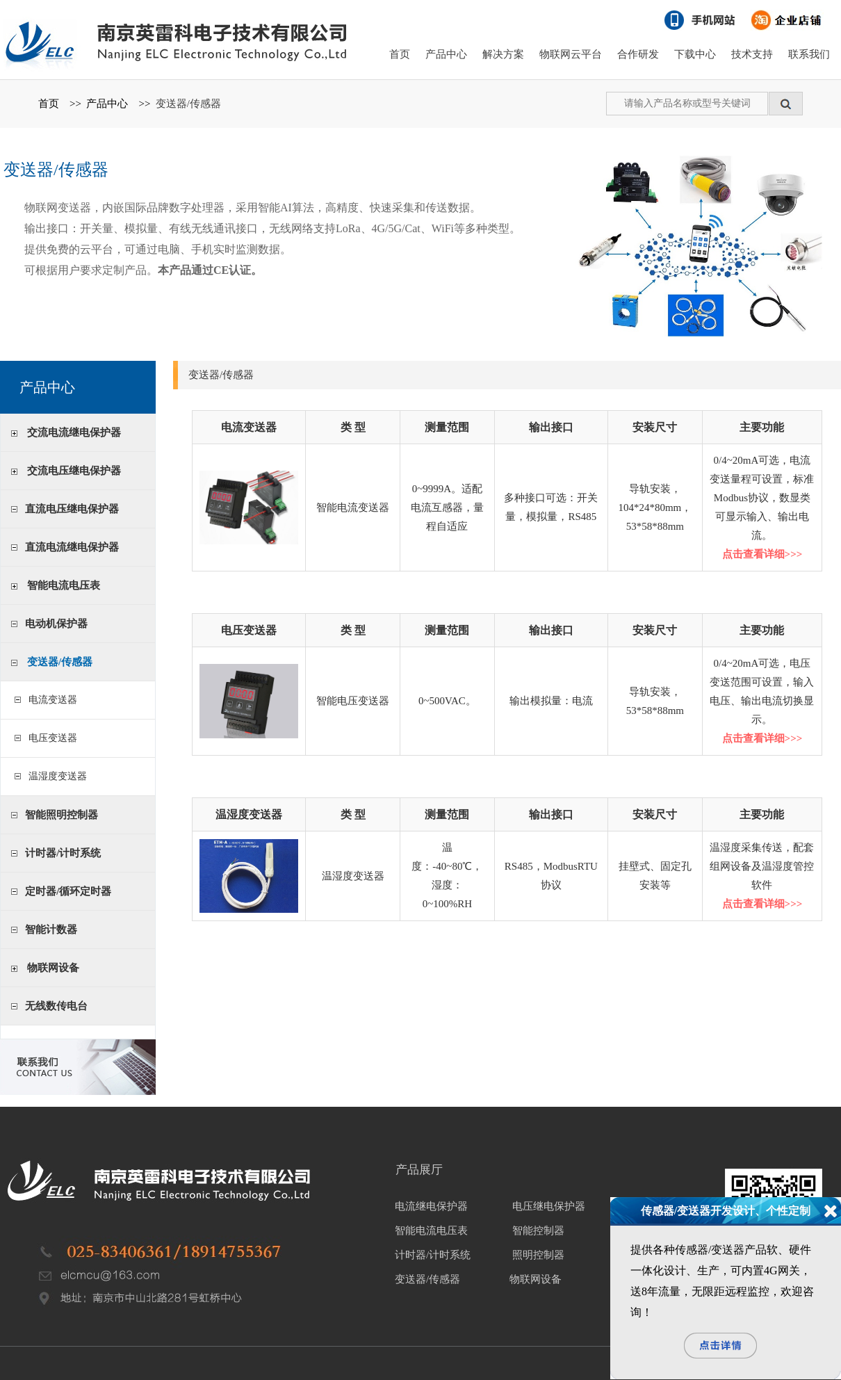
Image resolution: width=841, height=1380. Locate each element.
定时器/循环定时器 (68, 891)
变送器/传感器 (188, 103)
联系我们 (809, 54)
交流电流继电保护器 (74, 432)
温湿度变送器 (55, 776)
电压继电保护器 (548, 1206)
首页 (399, 54)
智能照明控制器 (61, 814)
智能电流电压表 (63, 585)
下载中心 (695, 54)
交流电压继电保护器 (74, 470)
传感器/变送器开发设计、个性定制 (725, 1211)
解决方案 (503, 54)
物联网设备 (53, 967)
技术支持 (752, 54)
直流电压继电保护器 (72, 508)
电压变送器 (50, 738)
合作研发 (638, 54)
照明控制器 (538, 1254)
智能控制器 (538, 1230)
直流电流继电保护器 (72, 547)
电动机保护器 (56, 623)
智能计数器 (51, 929)
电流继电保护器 (431, 1206)
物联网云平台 (570, 54)
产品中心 (446, 54)
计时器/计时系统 (63, 853)
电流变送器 (50, 700)
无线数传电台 (56, 1006)
